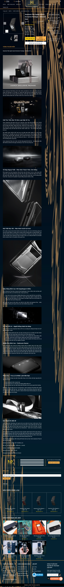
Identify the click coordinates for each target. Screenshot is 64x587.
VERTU (4, 4)
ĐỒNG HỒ (18, 4)
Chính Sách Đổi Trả (22, 569)
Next (22, 23)
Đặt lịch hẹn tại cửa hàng (35, 43)
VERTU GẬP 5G (16, 11)
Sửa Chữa (34, 566)
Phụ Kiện (34, 569)
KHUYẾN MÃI (42, 7)
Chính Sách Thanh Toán (23, 575)
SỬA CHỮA (41, 4)
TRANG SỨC (5, 7)
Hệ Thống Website (36, 571)
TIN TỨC (54, 4)
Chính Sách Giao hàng (23, 571)
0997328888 (41, 38)
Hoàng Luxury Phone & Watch (14, 452)
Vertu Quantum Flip (25, 11)
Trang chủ (5, 11)
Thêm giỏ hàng (30, 38)
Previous (5, 23)
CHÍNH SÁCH (48, 4)
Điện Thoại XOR (11, 4)
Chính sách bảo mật (22, 566)
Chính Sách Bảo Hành (22, 573)
